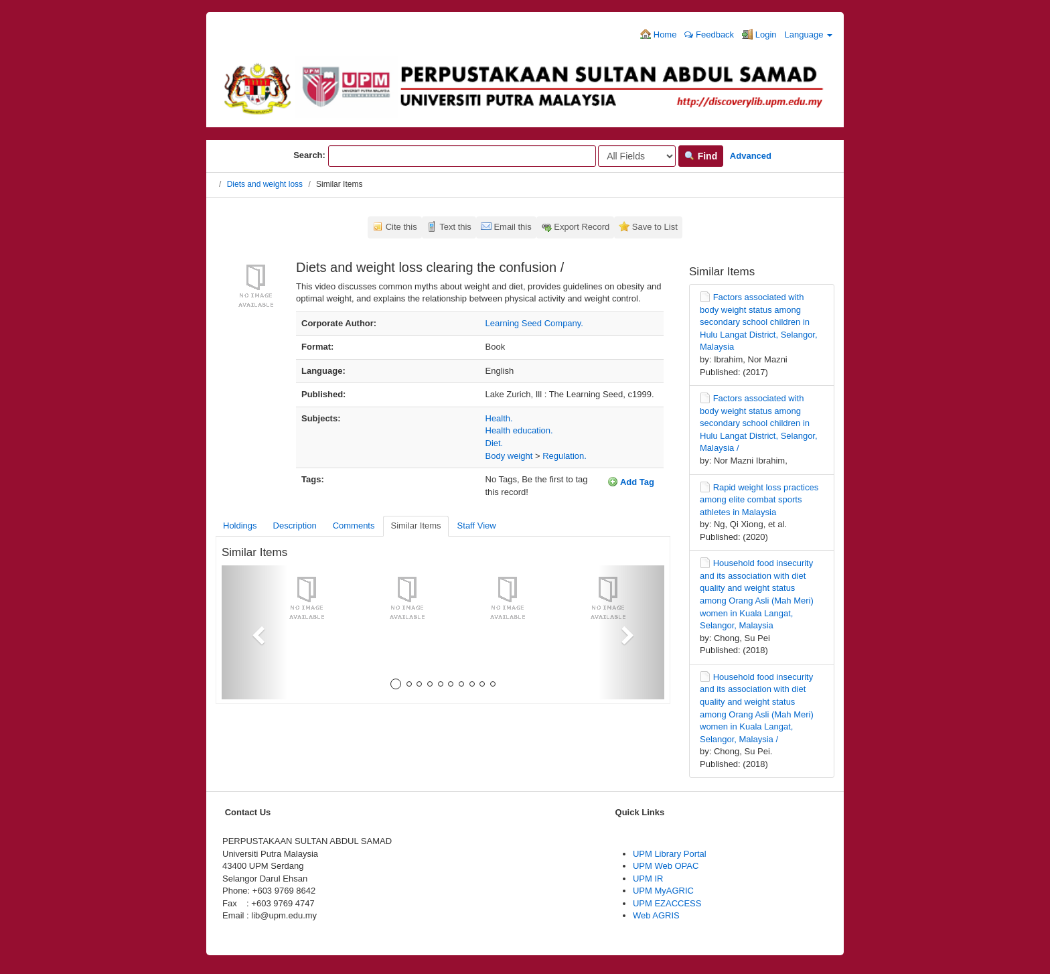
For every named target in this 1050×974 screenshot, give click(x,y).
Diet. (494, 443)
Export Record (581, 227)
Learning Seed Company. (534, 323)
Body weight (509, 456)
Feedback (709, 34)
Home (658, 34)
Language (808, 34)
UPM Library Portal (669, 854)
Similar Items (415, 525)
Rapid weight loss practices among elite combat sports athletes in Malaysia (759, 499)
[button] (255, 632)
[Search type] (637, 156)
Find (700, 156)
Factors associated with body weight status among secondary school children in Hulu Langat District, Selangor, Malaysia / (759, 423)
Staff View (476, 525)
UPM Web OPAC (665, 866)
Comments (354, 525)
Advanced (750, 156)
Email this (512, 227)
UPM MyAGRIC (663, 891)
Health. (499, 418)
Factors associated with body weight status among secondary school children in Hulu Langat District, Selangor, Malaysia (759, 322)
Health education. (519, 430)
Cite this (401, 227)
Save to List (655, 227)
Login (759, 34)
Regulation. (564, 456)
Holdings (240, 525)
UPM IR (648, 879)
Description (295, 525)
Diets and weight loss (265, 184)
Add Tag (630, 481)
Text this (455, 227)
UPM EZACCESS (667, 903)
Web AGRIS (656, 915)
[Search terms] (462, 156)
